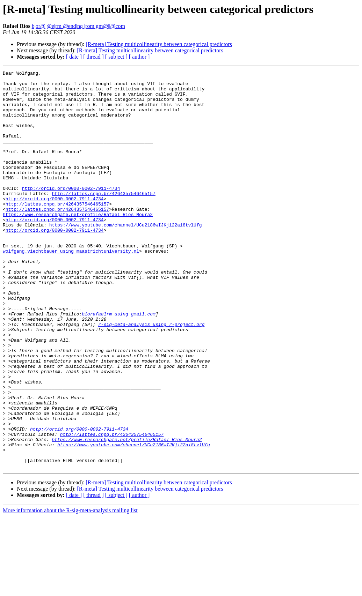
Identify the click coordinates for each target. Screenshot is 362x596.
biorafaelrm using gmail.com (118, 363)
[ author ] (139, 57)
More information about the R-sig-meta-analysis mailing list (70, 590)
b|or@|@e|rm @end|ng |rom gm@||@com (78, 26)
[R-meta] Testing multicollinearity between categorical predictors (159, 44)
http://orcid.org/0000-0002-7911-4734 (71, 212)
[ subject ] (116, 57)
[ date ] (74, 57)
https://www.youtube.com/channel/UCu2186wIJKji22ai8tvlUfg (125, 256)
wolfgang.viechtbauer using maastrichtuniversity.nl (71, 287)
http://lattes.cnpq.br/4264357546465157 (103, 218)
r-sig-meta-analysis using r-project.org (151, 375)
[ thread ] (93, 57)
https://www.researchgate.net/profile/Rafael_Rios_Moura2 (78, 243)
